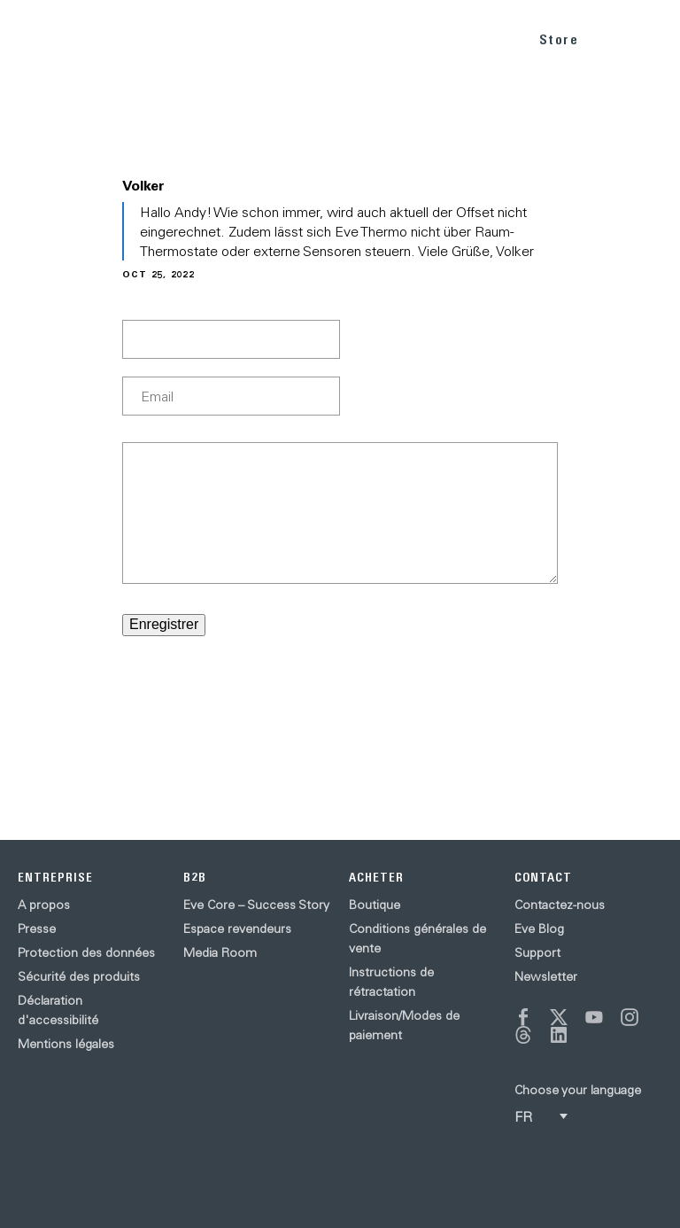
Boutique (374, 905)
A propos (44, 905)
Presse (37, 929)
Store (559, 39)
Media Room (220, 952)
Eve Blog (539, 929)
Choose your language (577, 1090)
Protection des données (86, 952)
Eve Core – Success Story (256, 905)
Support (537, 952)
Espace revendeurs (237, 929)
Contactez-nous (559, 905)
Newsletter (545, 976)
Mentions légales (66, 1044)
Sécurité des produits (79, 976)
